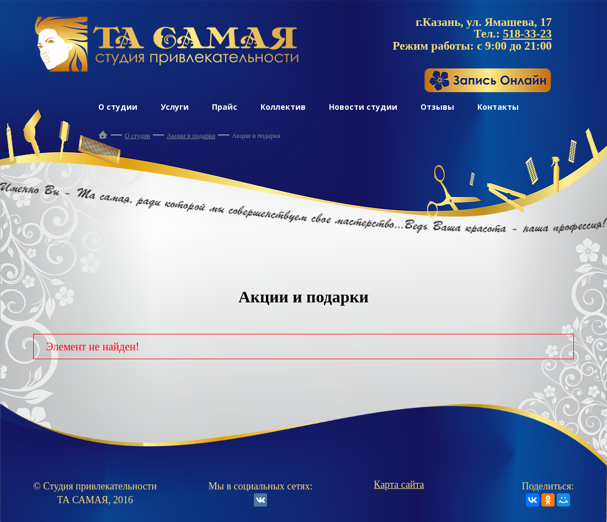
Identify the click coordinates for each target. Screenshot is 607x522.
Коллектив (283, 107)
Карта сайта (399, 484)
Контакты (498, 107)
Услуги (175, 107)
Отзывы (437, 107)
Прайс (224, 107)
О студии (117, 107)
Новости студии (363, 107)
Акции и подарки (191, 136)
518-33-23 (527, 33)
